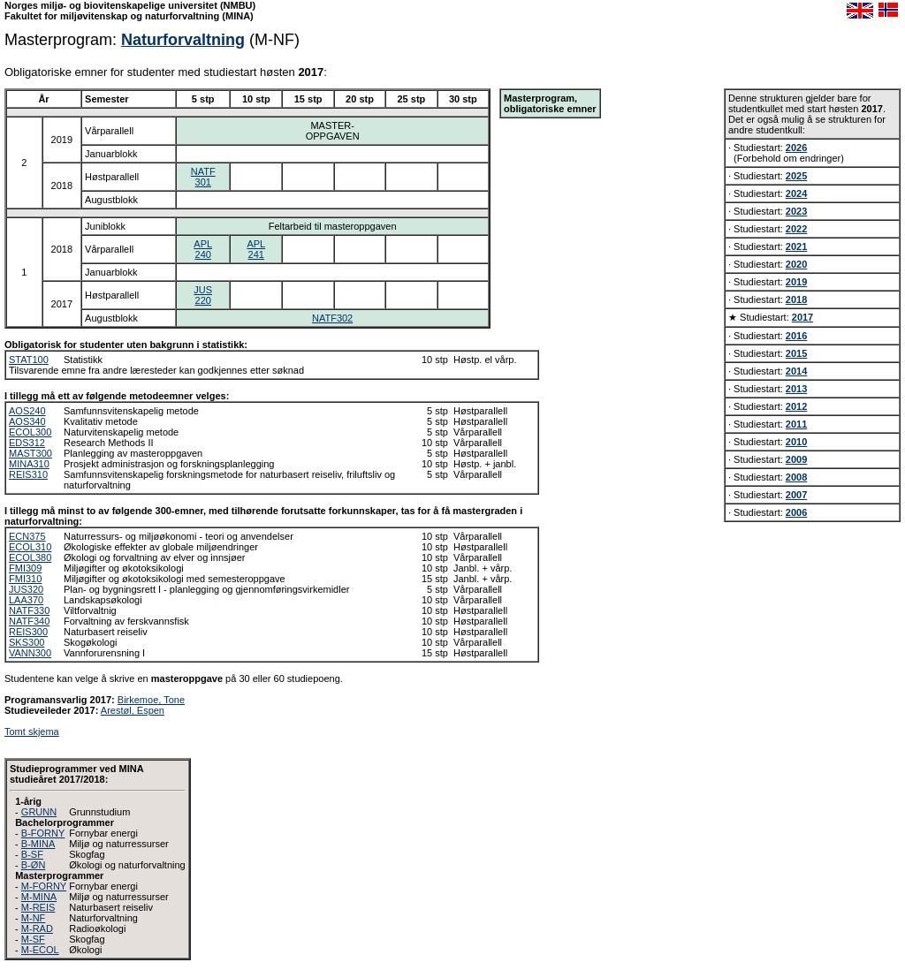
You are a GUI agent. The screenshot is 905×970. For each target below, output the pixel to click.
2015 (796, 353)
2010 (796, 441)
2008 (796, 477)
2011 (796, 424)
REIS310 (28, 474)
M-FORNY (43, 886)
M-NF (33, 918)
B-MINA (38, 843)
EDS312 (27, 442)
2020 (796, 264)
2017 (802, 317)
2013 (796, 388)
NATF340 (29, 621)
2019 (796, 282)
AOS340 (27, 421)
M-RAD (37, 928)
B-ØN (33, 865)
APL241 (256, 249)
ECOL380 (30, 557)
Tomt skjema (31, 731)
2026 (796, 147)
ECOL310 (30, 547)
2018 (796, 299)
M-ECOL (40, 949)
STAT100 (29, 359)
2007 (796, 494)
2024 (796, 193)
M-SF (33, 939)
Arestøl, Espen (132, 710)
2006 (796, 512)
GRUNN (39, 812)
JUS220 (203, 295)
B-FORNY (43, 833)
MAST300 (30, 453)
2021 (796, 246)
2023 (796, 211)
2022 (796, 229)
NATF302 (332, 318)
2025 (796, 176)
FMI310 (25, 578)
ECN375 (27, 536)
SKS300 (26, 642)
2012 (796, 406)
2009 (796, 459)
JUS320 (26, 589)
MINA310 (29, 463)
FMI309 (25, 568)
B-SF (32, 854)
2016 (796, 335)
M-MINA (39, 896)
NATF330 (29, 610)
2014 (796, 371)
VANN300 (30, 653)
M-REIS (38, 907)
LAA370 (26, 600)
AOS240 (27, 410)
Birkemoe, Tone (151, 699)
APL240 (203, 249)
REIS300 (28, 631)
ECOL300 (30, 432)
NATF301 (203, 176)
